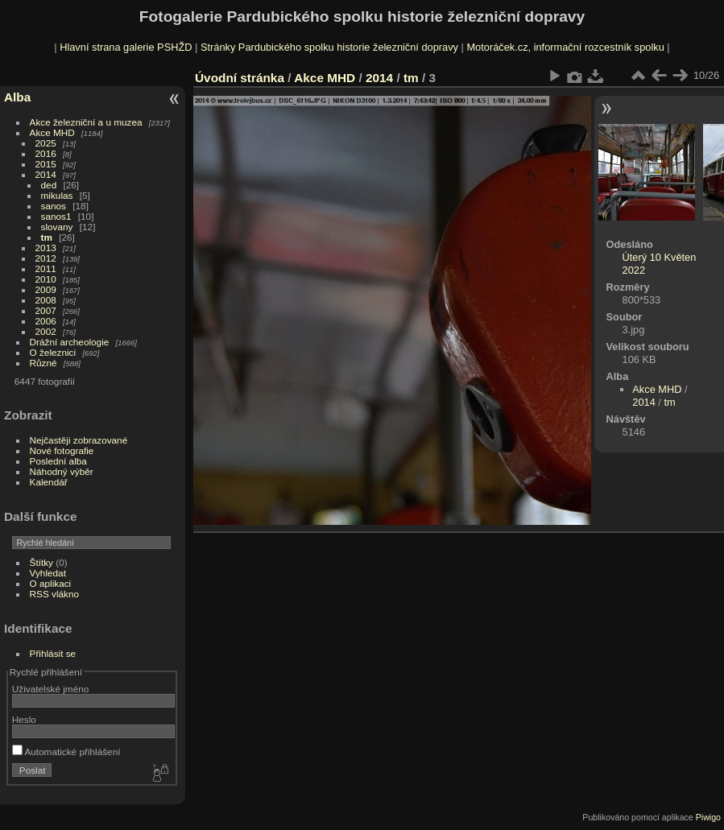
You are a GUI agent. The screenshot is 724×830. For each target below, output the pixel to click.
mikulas (57, 195)
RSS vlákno (54, 593)
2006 (45, 321)
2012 (45, 258)
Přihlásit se (53, 653)
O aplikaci (51, 583)
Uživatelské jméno (50, 688)
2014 (45, 174)
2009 (45, 289)
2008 (45, 300)
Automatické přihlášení (66, 751)
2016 (45, 153)
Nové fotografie (62, 450)
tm (46, 237)
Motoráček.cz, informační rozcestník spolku (565, 47)
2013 (45, 247)
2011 (45, 268)
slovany (57, 226)
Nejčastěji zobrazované (79, 440)
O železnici (53, 352)
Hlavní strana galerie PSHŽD (126, 47)
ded (49, 185)
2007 (45, 310)
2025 (45, 143)
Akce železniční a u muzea (86, 122)
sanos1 (56, 216)
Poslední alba (58, 461)
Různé (43, 362)
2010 (45, 279)
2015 (45, 164)
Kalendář (49, 482)
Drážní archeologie (70, 342)
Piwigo (708, 817)
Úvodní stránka (239, 78)
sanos (53, 205)
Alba (17, 97)
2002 (45, 331)
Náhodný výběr (61, 471)
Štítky (41, 562)
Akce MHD (52, 132)
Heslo (24, 719)
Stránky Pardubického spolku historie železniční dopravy (329, 47)
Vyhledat (48, 573)
